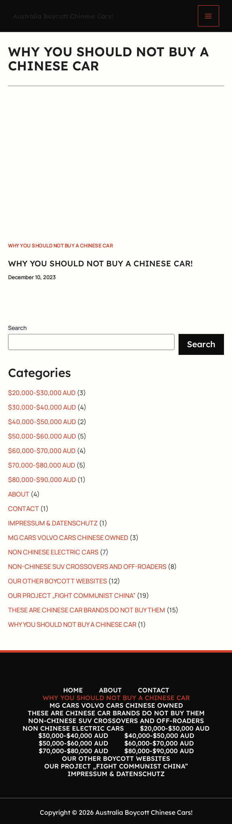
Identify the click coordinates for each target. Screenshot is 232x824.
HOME (73, 690)
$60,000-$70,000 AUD (42, 450)
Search (17, 328)
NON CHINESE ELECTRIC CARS (53, 552)
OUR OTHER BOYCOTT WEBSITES (57, 581)
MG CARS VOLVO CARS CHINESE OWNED (68, 537)
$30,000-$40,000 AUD (42, 407)
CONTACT (23, 508)
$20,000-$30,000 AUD (42, 392)
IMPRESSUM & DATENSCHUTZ (53, 523)
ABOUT (18, 494)
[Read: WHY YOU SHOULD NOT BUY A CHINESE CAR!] (116, 163)
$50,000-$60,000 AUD (42, 436)
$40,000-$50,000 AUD (42, 421)
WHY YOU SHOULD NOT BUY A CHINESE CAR (60, 245)
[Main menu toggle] (208, 16)
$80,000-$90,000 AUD (42, 479)
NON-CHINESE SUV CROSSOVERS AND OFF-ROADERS (87, 566)
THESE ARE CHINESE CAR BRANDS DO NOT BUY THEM (86, 610)
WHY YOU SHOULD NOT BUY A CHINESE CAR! (100, 263)
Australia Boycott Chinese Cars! (67, 16)
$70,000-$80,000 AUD (41, 465)
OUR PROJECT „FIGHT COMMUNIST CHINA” (72, 595)
